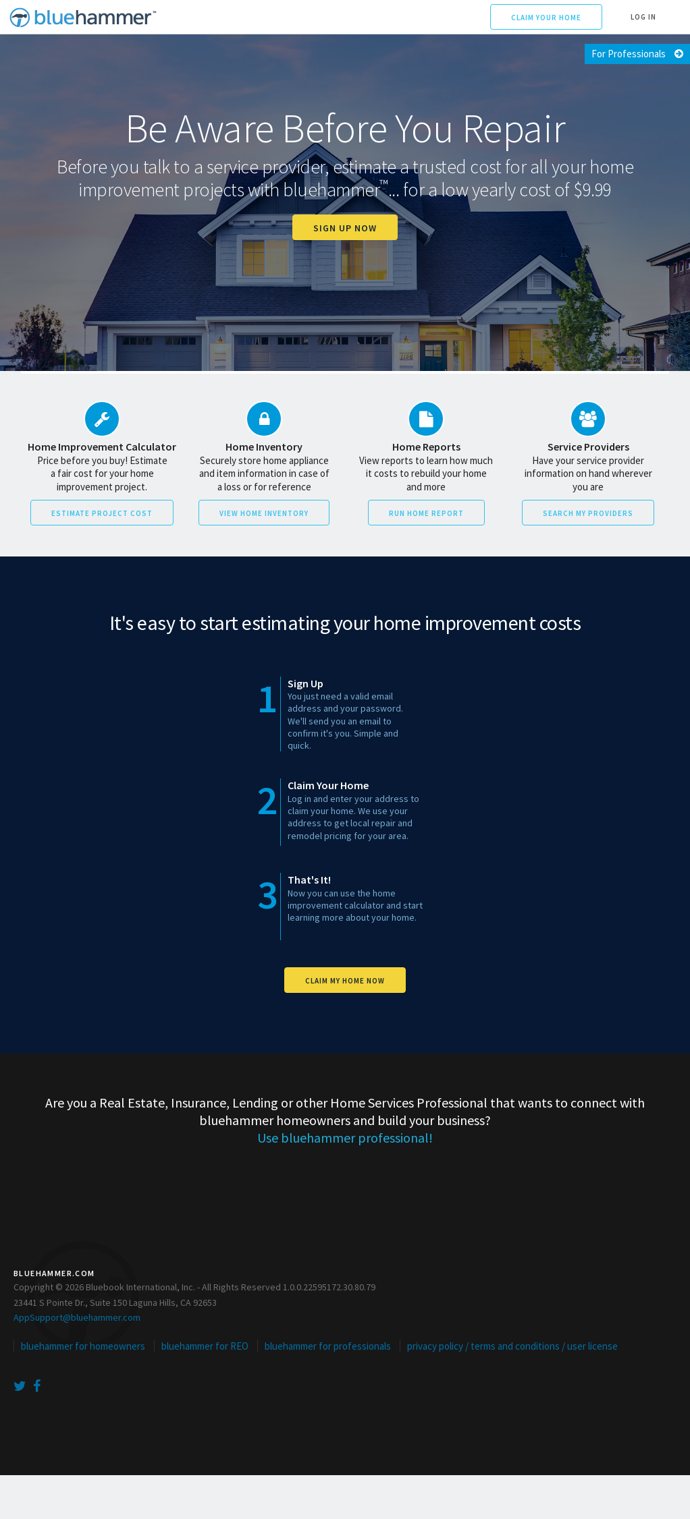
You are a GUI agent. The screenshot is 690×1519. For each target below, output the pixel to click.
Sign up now (345, 228)
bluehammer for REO (204, 1346)
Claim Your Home (546, 17)
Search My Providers (588, 513)
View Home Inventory (264, 513)
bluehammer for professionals (328, 1346)
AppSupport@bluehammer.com (77, 1317)
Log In (643, 17)
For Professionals (628, 53)
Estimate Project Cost (102, 513)
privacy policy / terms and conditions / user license (512, 1346)
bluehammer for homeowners (83, 1346)
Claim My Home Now (345, 980)
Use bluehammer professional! (345, 1137)
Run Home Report (426, 513)
